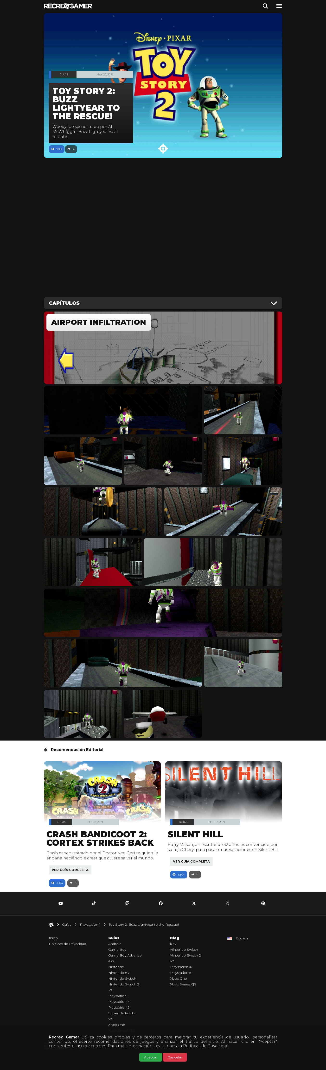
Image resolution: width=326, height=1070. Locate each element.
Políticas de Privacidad (206, 1045)
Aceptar (150, 1057)
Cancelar (175, 1057)
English (242, 952)
